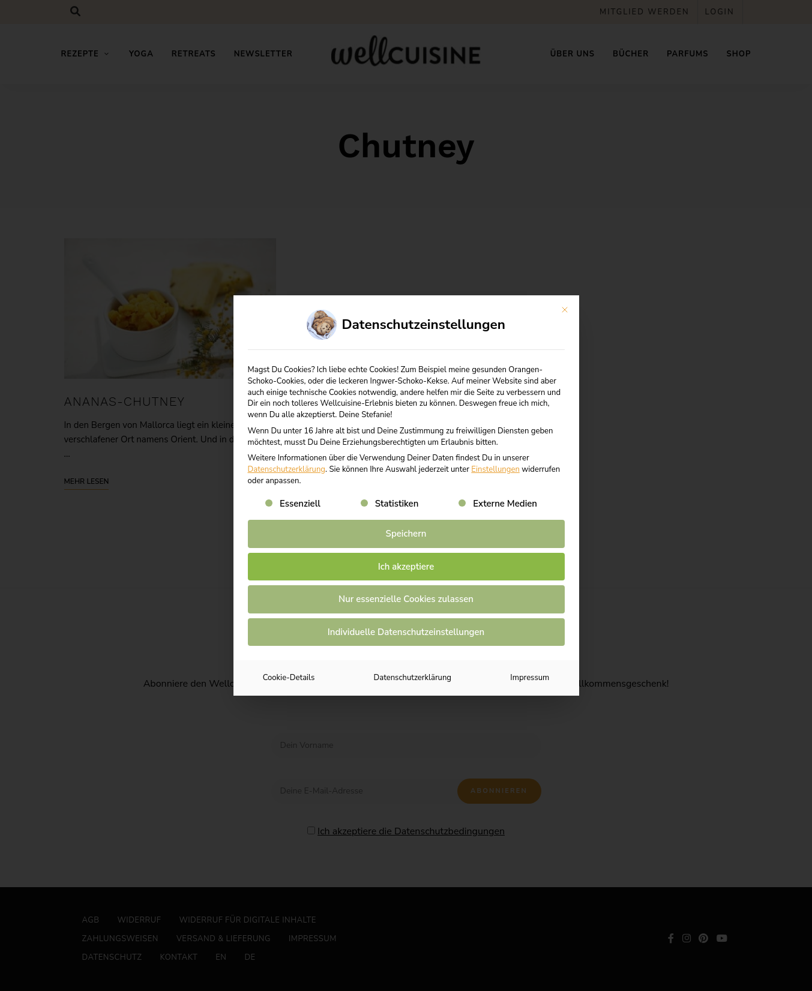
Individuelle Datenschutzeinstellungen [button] (406, 632)
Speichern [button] (406, 534)
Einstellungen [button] (495, 469)
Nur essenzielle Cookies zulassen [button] (406, 599)
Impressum (529, 677)
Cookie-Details (289, 677)
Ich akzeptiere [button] (406, 567)
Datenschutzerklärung (287, 469)
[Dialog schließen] (564, 309)
